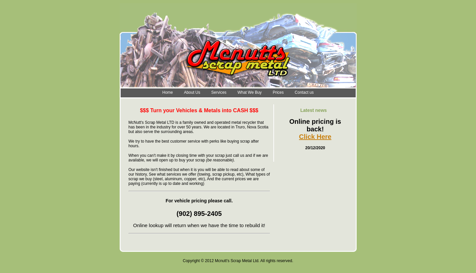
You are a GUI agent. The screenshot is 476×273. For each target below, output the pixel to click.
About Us (192, 92)
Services (218, 92)
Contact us (304, 92)
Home (167, 92)
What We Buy (249, 92)
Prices (278, 92)
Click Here (315, 136)
